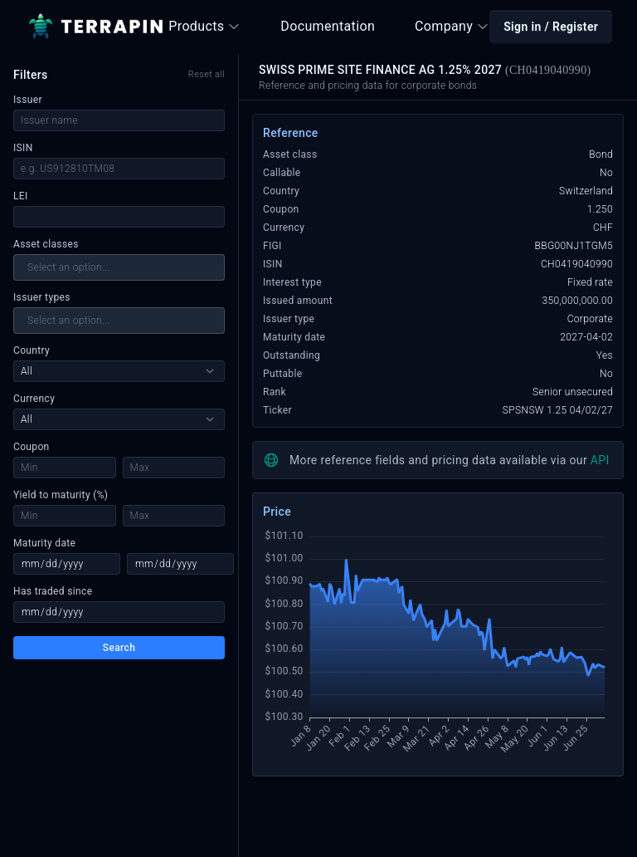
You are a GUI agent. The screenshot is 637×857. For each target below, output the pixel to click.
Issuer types (42, 297)
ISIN (23, 148)
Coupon (31, 447)
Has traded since (52, 591)
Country (31, 350)
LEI (20, 196)
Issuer (27, 99)
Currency (34, 398)
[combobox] (119, 267)
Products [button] (204, 26)
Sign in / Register (550, 26)
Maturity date (44, 543)
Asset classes (46, 244)
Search (119, 648)
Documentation (327, 26)
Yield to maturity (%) (60, 495)
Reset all (206, 74)
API (600, 460)
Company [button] (452, 26)
